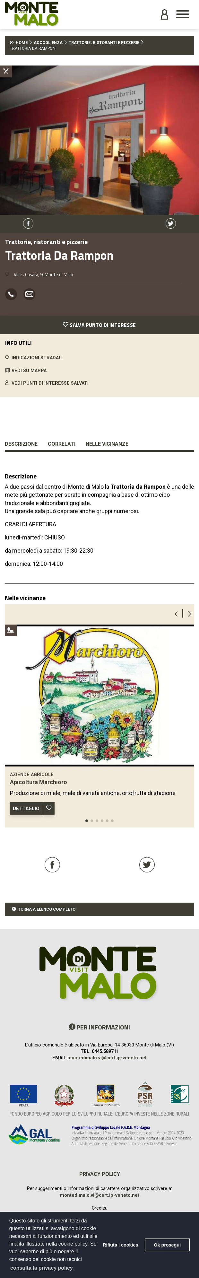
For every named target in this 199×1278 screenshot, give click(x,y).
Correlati (61, 444)
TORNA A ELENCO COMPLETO (46, 909)
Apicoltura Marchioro (38, 782)
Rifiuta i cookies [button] (120, 1244)
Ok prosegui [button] (167, 1244)
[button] (86, 820)
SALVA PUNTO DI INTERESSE (99, 325)
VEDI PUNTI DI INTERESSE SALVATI (50, 383)
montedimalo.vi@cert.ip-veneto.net (107, 1058)
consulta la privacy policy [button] (41, 1268)
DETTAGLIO (26, 808)
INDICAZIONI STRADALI (37, 358)
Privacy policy (99, 1174)
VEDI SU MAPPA (29, 370)
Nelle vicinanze (107, 444)
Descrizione (21, 444)
